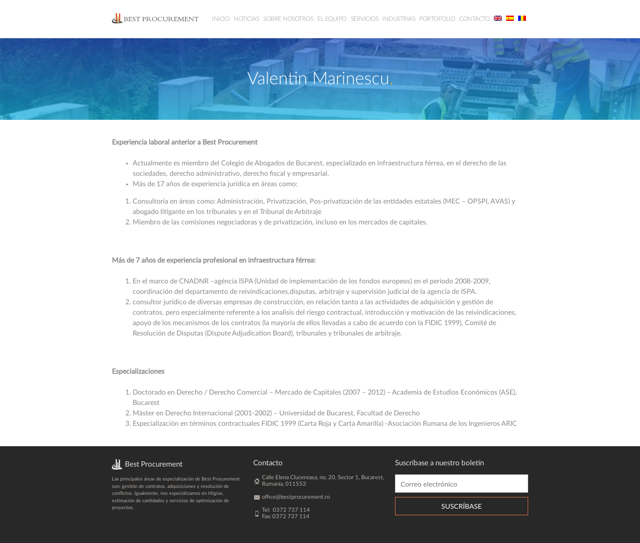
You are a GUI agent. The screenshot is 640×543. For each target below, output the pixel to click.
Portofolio (437, 19)
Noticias (246, 19)
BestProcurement (155, 18)
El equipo (331, 19)
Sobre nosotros (288, 19)
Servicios (365, 19)
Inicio (220, 19)
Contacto (474, 19)
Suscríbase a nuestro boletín (439, 463)
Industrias (398, 19)
